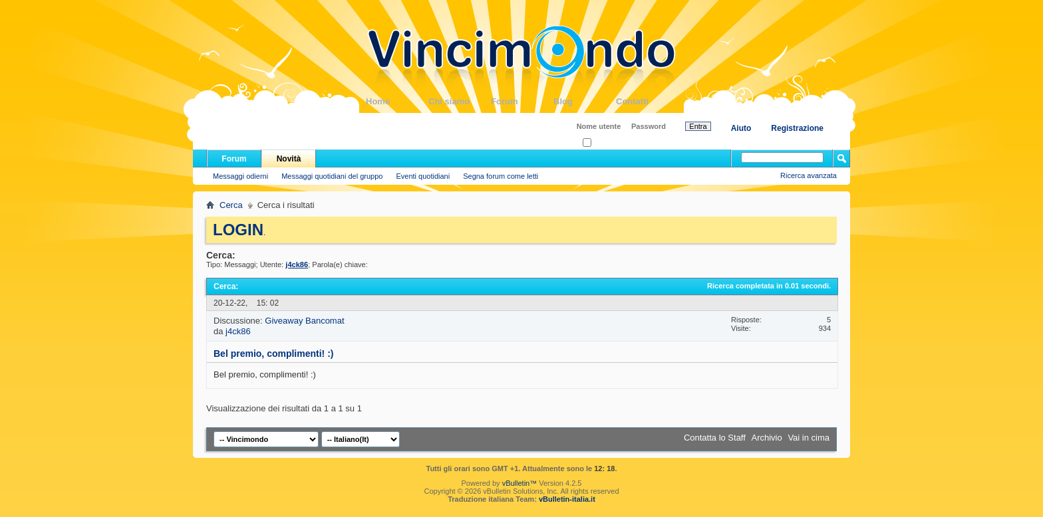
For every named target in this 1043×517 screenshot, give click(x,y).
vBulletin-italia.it (567, 499)
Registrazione (797, 128)
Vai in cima (808, 438)
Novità (289, 158)
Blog (584, 101)
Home (397, 101)
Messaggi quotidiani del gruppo (331, 176)
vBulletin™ (519, 483)
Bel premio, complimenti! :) (273, 353)
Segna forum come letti (500, 176)
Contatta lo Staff (715, 438)
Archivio (767, 438)
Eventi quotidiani (423, 176)
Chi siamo (459, 101)
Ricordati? (603, 143)
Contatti (647, 101)
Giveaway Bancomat (304, 321)
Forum (522, 101)
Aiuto (741, 128)
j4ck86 (238, 331)
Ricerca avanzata (808, 175)
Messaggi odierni (240, 176)
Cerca (231, 205)
